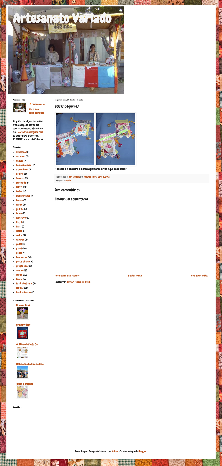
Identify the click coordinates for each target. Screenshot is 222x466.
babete (19, 160)
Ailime (115, 451)
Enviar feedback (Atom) (79, 282)
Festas (19, 191)
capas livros (22, 169)
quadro (19, 270)
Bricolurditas (23, 305)
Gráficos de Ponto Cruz (27, 344)
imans (19, 213)
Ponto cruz (21, 257)
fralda (19, 200)
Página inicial (135, 275)
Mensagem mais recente (67, 275)
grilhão (19, 209)
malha (19, 235)
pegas (19, 253)
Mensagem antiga (199, 275)
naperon (20, 239)
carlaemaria (38, 104)
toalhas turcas (23, 292)
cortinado (21, 182)
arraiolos (20, 156)
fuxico (19, 204)
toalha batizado (24, 283)
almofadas (21, 152)
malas (19, 231)
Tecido (68, 180)
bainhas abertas (24, 165)
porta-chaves (23, 261)
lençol (19, 222)
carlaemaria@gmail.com (30, 132)
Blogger (142, 451)
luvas (18, 226)
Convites (20, 178)
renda (19, 274)
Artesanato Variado (62, 18)
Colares (19, 173)
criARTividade (23, 324)
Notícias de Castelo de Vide (29, 364)
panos (19, 244)
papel (19, 248)
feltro (19, 187)
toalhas (19, 288)
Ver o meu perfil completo (36, 110)
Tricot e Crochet (24, 384)
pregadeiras (22, 266)
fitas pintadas (23, 195)
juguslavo (21, 217)
